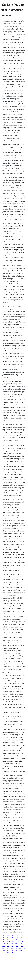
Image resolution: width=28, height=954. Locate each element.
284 (17, 935)
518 (8, 950)
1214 (18, 941)
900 (8, 946)
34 (7, 943)
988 (12, 952)
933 (17, 950)
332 (21, 937)
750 (20, 948)
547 (8, 939)
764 (8, 952)
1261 (13, 935)
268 (12, 946)
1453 (22, 946)
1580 (3, 935)
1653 (22, 935)
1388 (12, 948)
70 (16, 948)
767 (22, 941)
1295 (16, 943)
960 (12, 950)
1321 (21, 950)
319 (17, 937)
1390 (13, 941)
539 (3, 948)
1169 (3, 943)
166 (17, 939)
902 (7, 948)
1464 (3, 937)
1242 (3, 941)
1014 (17, 946)
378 (12, 943)
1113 (3, 952)
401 (24, 939)
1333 (3, 939)
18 (20, 939)
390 (8, 935)
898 (12, 939)
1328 (8, 941)
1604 (21, 943)
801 (8, 937)
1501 (3, 946)
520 (12, 937)
